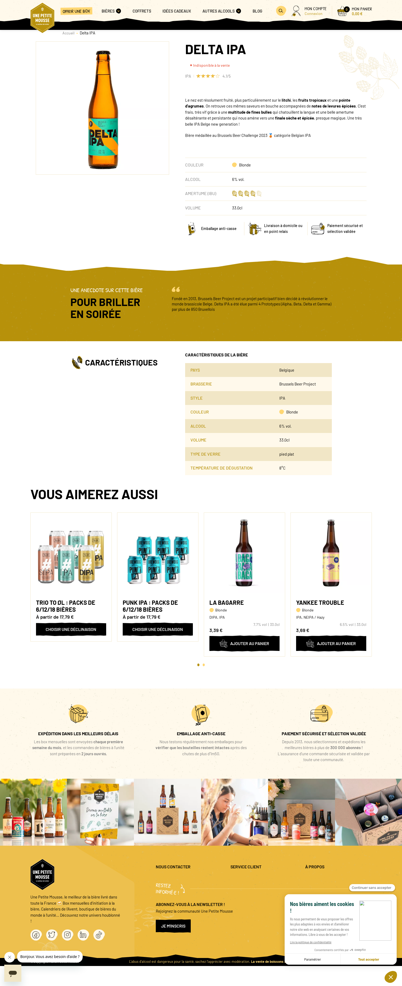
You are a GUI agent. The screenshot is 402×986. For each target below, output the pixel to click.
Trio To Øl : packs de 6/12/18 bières (65, 606)
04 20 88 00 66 (168, 893)
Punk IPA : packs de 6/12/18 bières (150, 606)
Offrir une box (76, 11)
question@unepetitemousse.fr (182, 878)
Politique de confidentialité (328, 887)
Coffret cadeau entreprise (252, 896)
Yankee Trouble (320, 602)
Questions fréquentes (248, 878)
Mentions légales (319, 878)
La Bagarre (226, 602)
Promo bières (241, 887)
